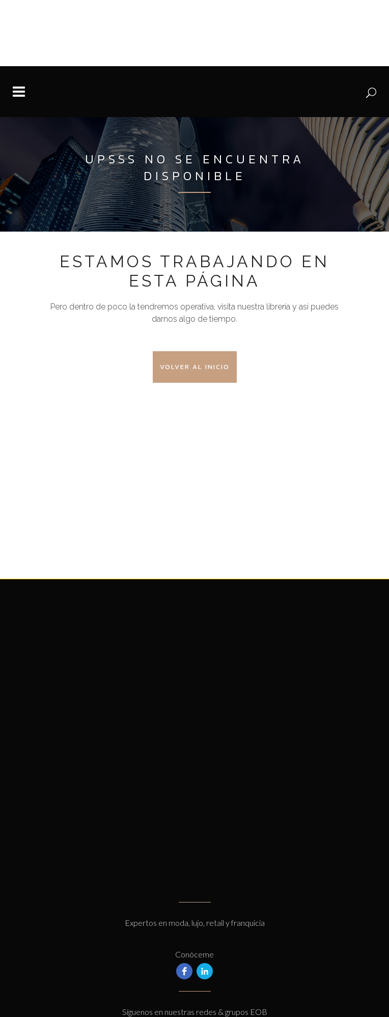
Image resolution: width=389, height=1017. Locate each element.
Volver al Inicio (195, 367)
